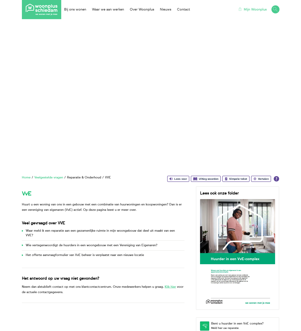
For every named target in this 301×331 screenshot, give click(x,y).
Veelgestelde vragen (48, 177)
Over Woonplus (142, 9)
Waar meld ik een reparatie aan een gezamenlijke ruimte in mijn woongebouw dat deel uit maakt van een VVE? (100, 233)
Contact (183, 9)
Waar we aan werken (108, 9)
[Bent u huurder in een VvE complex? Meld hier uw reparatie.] (237, 326)
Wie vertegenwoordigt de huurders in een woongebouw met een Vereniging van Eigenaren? (91, 245)
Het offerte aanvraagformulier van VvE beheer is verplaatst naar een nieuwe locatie (85, 255)
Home (26, 177)
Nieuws (165, 9)
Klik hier (170, 287)
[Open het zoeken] (275, 10)
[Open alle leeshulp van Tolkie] (276, 178)
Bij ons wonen (75, 9)
